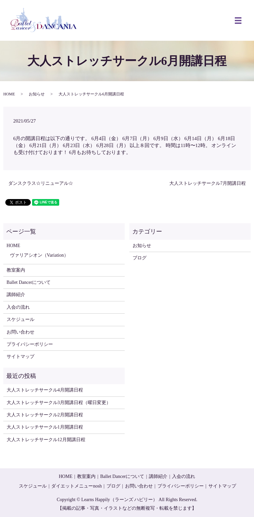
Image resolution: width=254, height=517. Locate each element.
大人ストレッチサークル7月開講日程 (207, 183)
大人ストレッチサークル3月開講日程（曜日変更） (59, 402)
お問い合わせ (20, 332)
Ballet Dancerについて (29, 282)
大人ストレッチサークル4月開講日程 (45, 390)
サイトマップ (20, 356)
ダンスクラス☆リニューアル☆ (40, 183)
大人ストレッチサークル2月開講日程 (45, 414)
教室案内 (16, 270)
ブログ (140, 257)
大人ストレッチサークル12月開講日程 (46, 439)
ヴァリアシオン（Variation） (39, 255)
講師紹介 (16, 294)
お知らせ (37, 94)
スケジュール (20, 319)
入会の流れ (18, 307)
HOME (9, 94)
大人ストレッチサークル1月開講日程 (45, 427)
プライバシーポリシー (30, 344)
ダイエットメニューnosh (76, 486)
